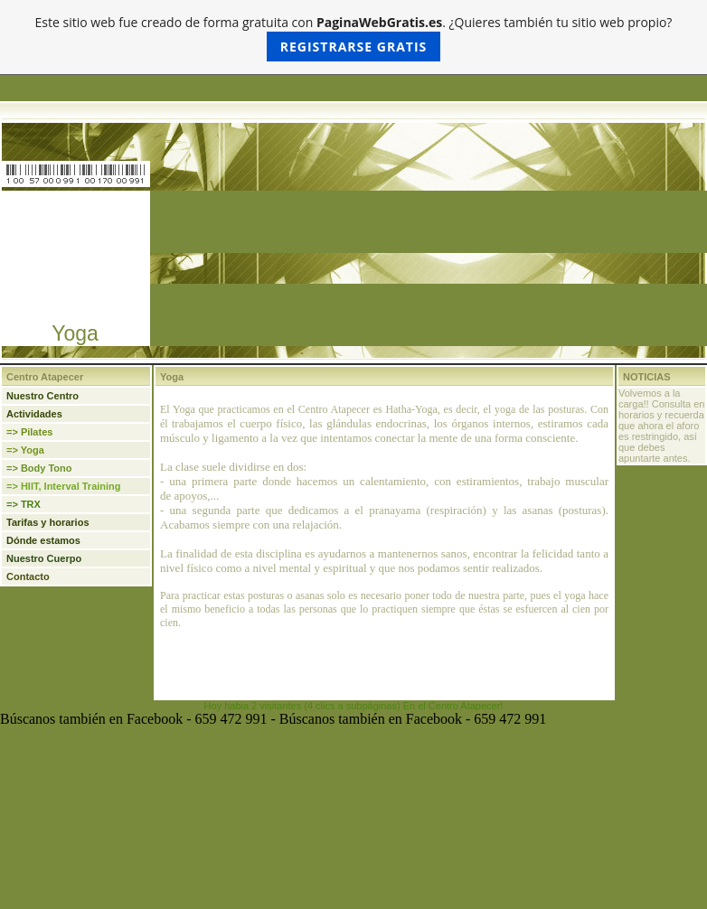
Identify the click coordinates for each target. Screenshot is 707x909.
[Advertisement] (75, 256)
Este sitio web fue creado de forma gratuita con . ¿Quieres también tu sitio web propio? (354, 37)
